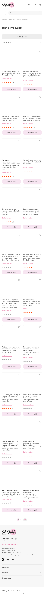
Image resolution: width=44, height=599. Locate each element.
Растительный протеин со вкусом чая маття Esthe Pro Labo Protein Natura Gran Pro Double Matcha (11, 257)
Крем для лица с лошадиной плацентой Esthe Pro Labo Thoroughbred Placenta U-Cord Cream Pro (32, 445)
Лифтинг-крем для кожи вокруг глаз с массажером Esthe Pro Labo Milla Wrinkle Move (11, 350)
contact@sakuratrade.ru (10, 544)
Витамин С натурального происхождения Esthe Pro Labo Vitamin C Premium (32, 118)
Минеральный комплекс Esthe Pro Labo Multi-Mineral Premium (10, 118)
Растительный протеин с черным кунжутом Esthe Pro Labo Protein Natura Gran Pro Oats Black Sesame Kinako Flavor (10, 303)
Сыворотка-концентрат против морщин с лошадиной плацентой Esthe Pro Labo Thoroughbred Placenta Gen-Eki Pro (10, 446)
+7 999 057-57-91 (9, 539)
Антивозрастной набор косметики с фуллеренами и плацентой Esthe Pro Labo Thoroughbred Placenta (32, 494)
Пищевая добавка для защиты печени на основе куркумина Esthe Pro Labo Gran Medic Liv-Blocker (32, 74)
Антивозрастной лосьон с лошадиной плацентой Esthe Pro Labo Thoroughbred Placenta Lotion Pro (11, 397)
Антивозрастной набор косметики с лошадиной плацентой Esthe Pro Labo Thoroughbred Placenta (11, 493)
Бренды (12, 20)
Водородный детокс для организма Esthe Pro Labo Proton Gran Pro (11, 73)
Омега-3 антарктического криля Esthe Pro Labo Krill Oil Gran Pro (32, 162)
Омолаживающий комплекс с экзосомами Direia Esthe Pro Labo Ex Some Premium (31, 302)
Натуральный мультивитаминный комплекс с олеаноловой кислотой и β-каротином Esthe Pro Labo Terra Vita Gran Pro (11, 164)
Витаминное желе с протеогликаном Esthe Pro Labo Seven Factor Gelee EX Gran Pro (11, 212)
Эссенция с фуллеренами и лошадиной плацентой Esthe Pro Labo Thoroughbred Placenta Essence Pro (32, 397)
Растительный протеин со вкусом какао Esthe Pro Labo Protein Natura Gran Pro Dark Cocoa (32, 257)
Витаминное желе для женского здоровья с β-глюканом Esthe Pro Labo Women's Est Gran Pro (32, 212)
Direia (25, 309)
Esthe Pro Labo (7, 78)
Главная (4, 20)
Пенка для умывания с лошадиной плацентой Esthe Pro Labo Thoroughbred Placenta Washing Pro (31, 350)
